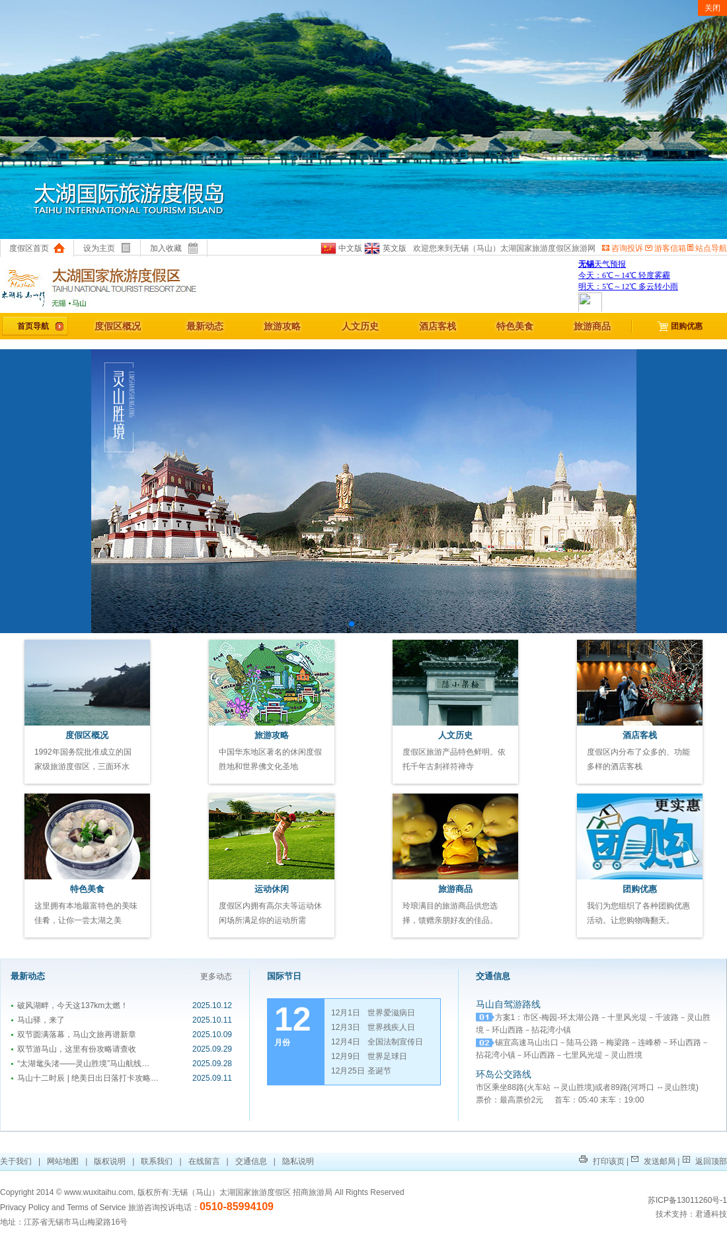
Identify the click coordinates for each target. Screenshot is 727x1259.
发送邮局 (653, 1161)
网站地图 (63, 1161)
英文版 (384, 248)
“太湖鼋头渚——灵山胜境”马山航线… (80, 1063)
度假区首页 (37, 248)
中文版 (341, 248)
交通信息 (251, 1161)
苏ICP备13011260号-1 (687, 1200)
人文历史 (360, 326)
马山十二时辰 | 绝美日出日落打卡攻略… (85, 1078)
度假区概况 (118, 326)
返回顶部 (704, 1161)
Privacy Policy (25, 1207)
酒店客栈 (437, 326)
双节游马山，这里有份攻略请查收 (73, 1049)
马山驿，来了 (38, 1020)
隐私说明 (298, 1161)
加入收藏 (174, 248)
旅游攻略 (282, 326)
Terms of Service (96, 1207)
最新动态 (204, 326)
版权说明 (110, 1161)
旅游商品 (592, 326)
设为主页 (107, 248)
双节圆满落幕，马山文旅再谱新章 (73, 1034)
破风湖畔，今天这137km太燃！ (69, 1005)
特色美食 (514, 326)
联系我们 (156, 1161)
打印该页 (601, 1161)
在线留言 (204, 1161)
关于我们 (17, 1161)
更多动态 (216, 976)
